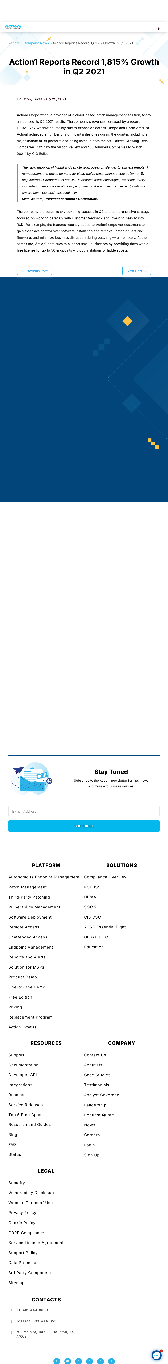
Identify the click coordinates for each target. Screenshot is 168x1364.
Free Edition (20, 997)
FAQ (12, 1144)
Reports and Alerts (27, 957)
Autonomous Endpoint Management (44, 877)
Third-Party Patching (29, 897)
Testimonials (96, 1085)
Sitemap (16, 1283)
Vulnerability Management (34, 907)
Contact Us (95, 1055)
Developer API (22, 1075)
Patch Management (27, 887)
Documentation (23, 1065)
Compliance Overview (106, 877)
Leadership (95, 1105)
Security (16, 1183)
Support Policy (23, 1253)
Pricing (15, 1007)
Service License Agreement (36, 1242)
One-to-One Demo (26, 987)
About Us (93, 1065)
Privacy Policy (22, 1212)
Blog (12, 1134)
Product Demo (22, 977)
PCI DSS (92, 887)
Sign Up (92, 1155)
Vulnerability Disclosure (32, 1192)
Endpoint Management (30, 947)
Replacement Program (30, 1017)
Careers (92, 1135)
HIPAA (90, 897)
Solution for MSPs (26, 967)
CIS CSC (92, 917)
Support (16, 1055)
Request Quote (99, 1115)
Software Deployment (30, 917)
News (89, 1125)
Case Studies (97, 1075)
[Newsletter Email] (84, 811)
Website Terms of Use (30, 1203)
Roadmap (17, 1095)
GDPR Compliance (26, 1233)
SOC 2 (90, 907)
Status (14, 1154)
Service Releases (25, 1105)
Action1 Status (22, 1027)
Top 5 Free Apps (24, 1114)
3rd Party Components (31, 1272)
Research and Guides (29, 1124)
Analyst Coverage (101, 1095)
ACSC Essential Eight (105, 927)
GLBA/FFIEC (96, 937)
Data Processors (25, 1262)
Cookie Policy (22, 1222)
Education (94, 947)
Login (89, 1145)
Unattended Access (28, 937)
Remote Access (24, 927)
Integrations (20, 1085)
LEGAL (46, 1171)
